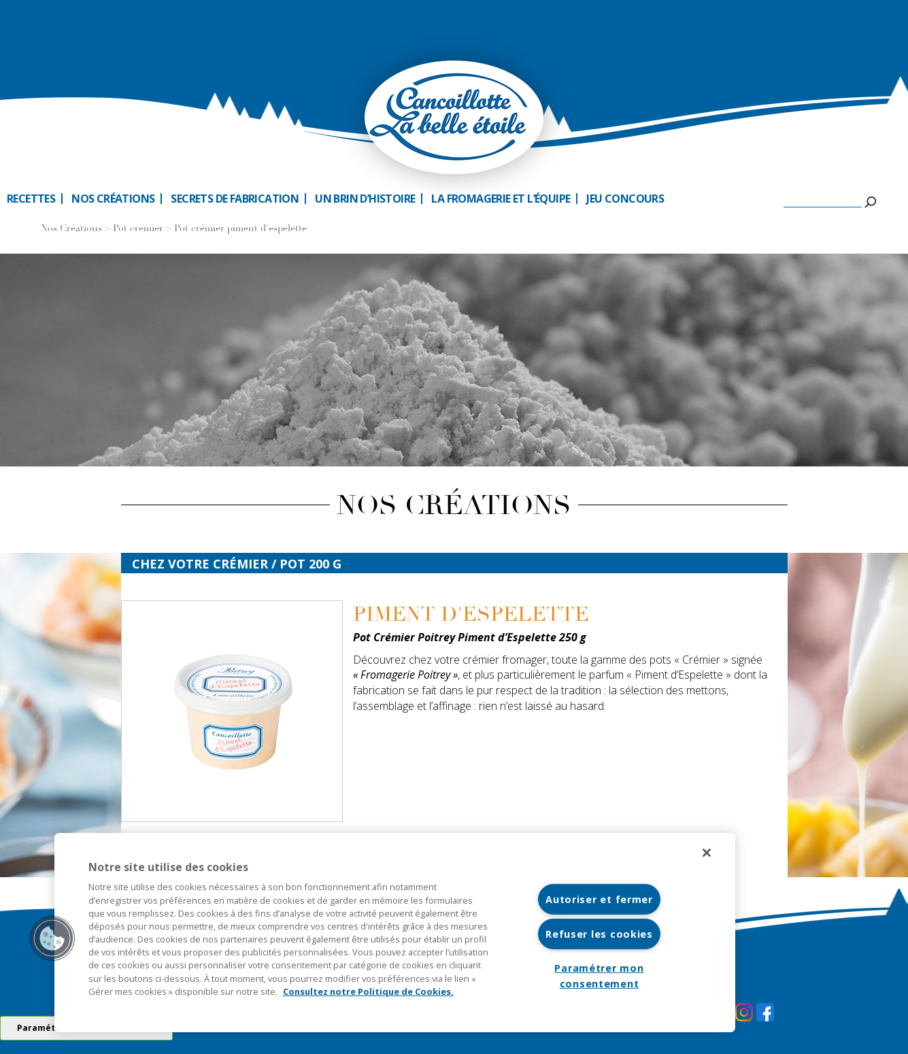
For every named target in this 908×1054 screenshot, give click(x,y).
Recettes (31, 198)
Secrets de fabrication (235, 198)
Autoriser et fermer (599, 899)
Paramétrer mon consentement (598, 976)
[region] (394, 932)
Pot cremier (138, 228)
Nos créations (112, 198)
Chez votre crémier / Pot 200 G (236, 564)
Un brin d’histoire (365, 198)
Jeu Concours (625, 198)
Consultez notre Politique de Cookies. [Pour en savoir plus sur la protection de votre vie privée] (368, 991)
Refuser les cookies (599, 934)
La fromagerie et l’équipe (500, 198)
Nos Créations (71, 228)
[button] (52, 938)
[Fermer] (707, 853)
